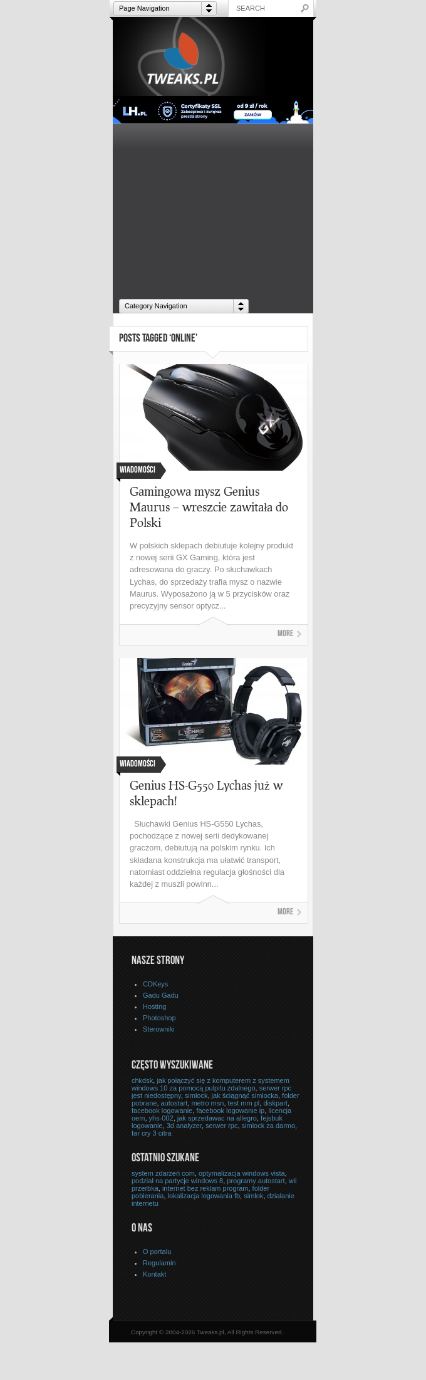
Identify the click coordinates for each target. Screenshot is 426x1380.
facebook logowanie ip (230, 1110)
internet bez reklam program (205, 1188)
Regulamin (159, 1263)
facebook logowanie (162, 1110)
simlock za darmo (269, 1125)
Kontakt (154, 1274)
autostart (174, 1103)
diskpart (275, 1103)
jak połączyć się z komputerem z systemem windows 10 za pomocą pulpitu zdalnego (210, 1084)
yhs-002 (161, 1118)
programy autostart (255, 1180)
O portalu (157, 1251)
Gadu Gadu (161, 995)
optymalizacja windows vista (242, 1173)
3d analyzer (184, 1125)
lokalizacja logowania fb (204, 1196)
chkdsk (142, 1080)
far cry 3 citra (152, 1133)
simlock (196, 1095)
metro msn (207, 1103)
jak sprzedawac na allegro (217, 1118)
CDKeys (155, 984)
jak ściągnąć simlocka (245, 1095)
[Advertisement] (213, 208)
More (285, 634)
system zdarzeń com (163, 1173)
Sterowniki (159, 1029)
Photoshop (159, 1018)
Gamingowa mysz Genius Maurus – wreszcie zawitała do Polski (209, 507)
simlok (253, 1196)
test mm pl (244, 1103)
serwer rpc (221, 1125)
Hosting (154, 1006)
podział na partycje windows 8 (177, 1180)
